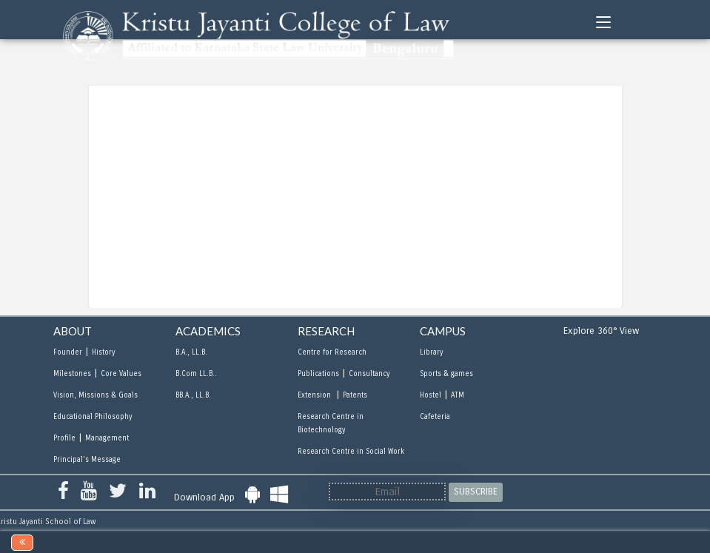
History (103, 352)
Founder (67, 352)
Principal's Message (87, 459)
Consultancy (369, 373)
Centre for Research (332, 352)
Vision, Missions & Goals (95, 395)
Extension (315, 395)
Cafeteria (435, 416)
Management (107, 438)
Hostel (430, 395)
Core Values (121, 373)
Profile (64, 438)
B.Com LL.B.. (196, 373)
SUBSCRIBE (476, 491)
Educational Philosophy (92, 416)
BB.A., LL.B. (193, 395)
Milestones (72, 373)
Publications (318, 373)
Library (431, 352)
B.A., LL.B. (191, 352)
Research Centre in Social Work (351, 451)
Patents (355, 395)
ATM (457, 395)
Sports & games (446, 373)
